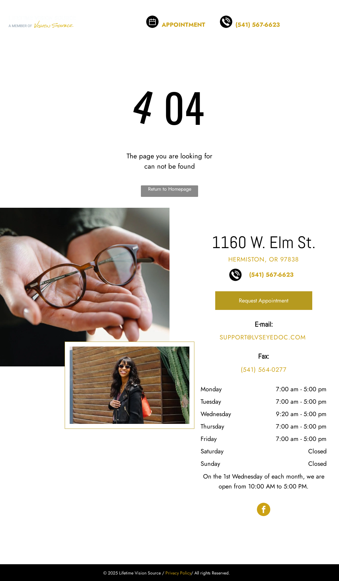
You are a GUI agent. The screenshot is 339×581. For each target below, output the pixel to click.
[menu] (325, 17)
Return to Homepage (169, 189)
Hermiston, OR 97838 (263, 259)
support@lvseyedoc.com (263, 337)
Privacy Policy (178, 573)
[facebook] (263, 510)
